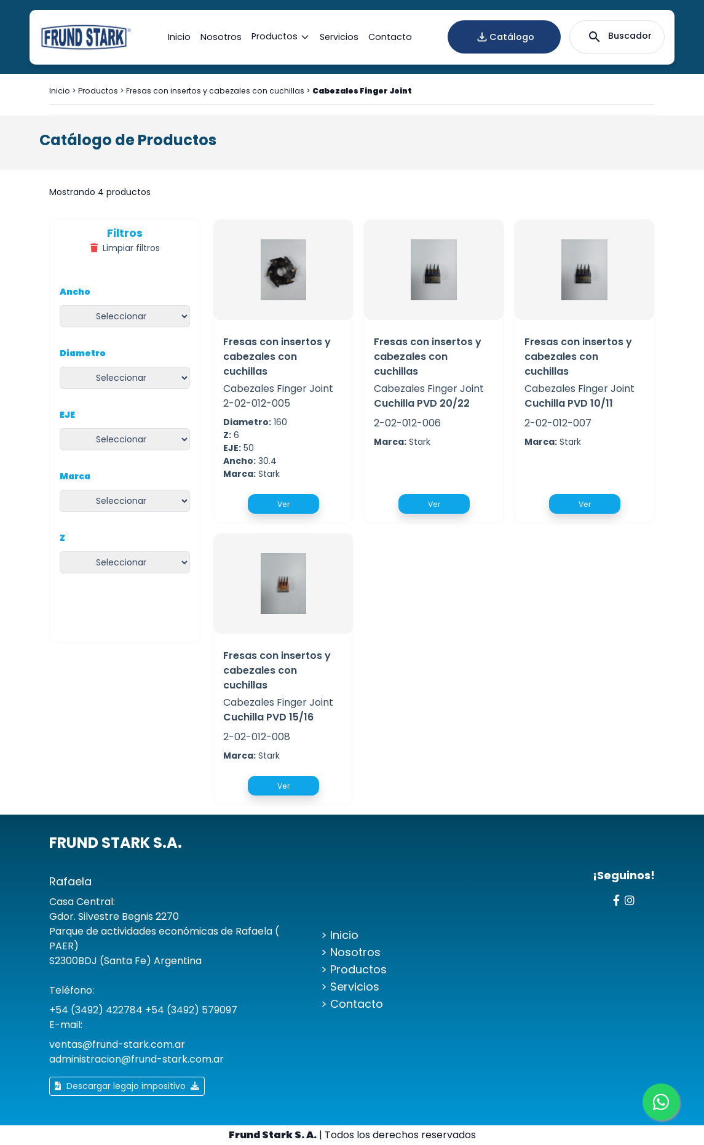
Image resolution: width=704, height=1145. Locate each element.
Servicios (339, 37)
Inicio (179, 37)
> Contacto (352, 1003)
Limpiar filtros (125, 248)
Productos (280, 37)
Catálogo (504, 37)
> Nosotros (351, 952)
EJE (67, 415)
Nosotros (221, 37)
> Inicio (339, 935)
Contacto (390, 37)
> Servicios (350, 986)
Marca (75, 476)
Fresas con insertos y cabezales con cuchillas (215, 91)
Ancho (75, 291)
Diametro (83, 353)
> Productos (354, 969)
